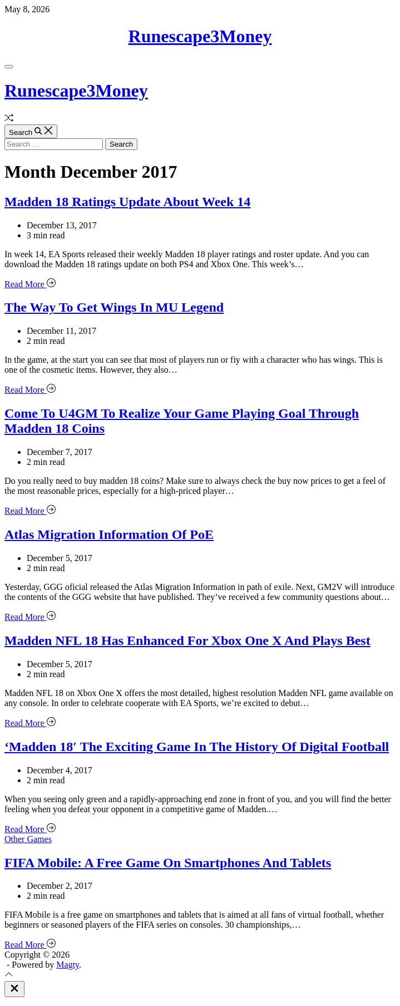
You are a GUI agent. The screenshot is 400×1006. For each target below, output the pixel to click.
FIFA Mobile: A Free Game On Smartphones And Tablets (167, 862)
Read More (30, 284)
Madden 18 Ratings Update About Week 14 (127, 201)
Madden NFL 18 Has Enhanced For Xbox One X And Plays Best (187, 640)
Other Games (28, 839)
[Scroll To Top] (8, 975)
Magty (67, 964)
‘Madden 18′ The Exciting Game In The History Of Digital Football (196, 746)
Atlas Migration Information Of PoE (109, 534)
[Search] (30, 131)
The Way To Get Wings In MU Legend (114, 307)
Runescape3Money (200, 36)
